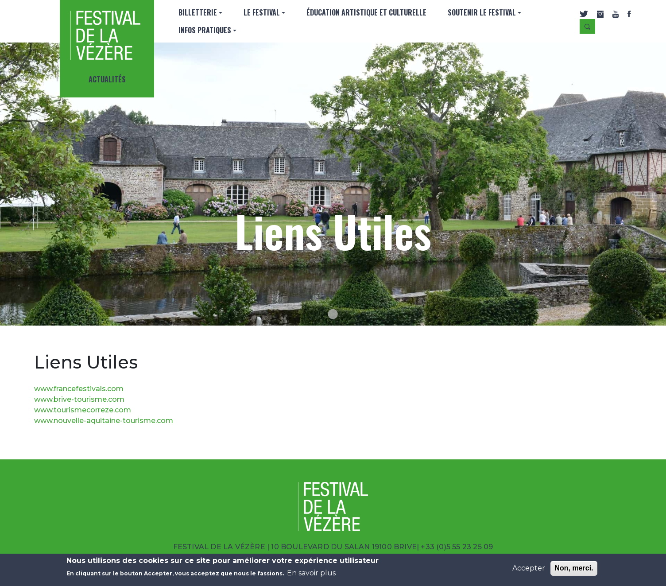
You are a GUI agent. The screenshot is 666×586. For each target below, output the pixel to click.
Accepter (528, 568)
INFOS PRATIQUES (204, 30)
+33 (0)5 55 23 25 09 (457, 547)
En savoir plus (311, 573)
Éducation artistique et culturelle (366, 12)
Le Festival (262, 12)
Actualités (107, 79)
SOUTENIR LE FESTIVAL (482, 12)
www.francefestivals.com (79, 388)
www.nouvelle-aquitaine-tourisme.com (103, 420)
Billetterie (197, 12)
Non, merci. (573, 568)
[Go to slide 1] (333, 314)
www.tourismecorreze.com (82, 410)
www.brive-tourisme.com (79, 399)
